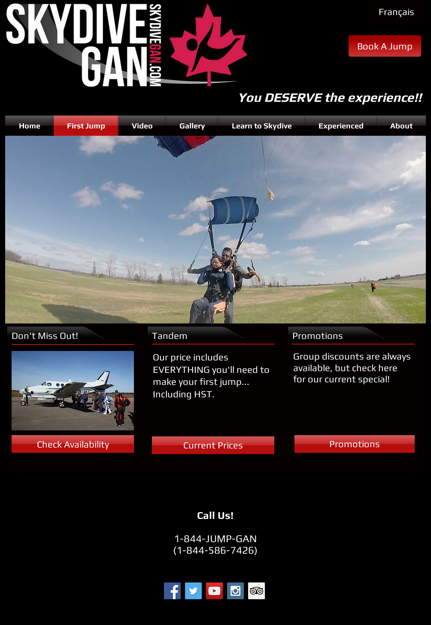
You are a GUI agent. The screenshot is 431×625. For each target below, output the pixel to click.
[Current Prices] (213, 445)
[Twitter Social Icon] (193, 590)
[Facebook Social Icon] (172, 590)
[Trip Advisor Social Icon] (256, 590)
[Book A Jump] (385, 46)
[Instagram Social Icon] (235, 590)
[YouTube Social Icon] (214, 590)
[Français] (396, 11)
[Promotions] (354, 444)
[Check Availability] (73, 444)
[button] (215, 229)
